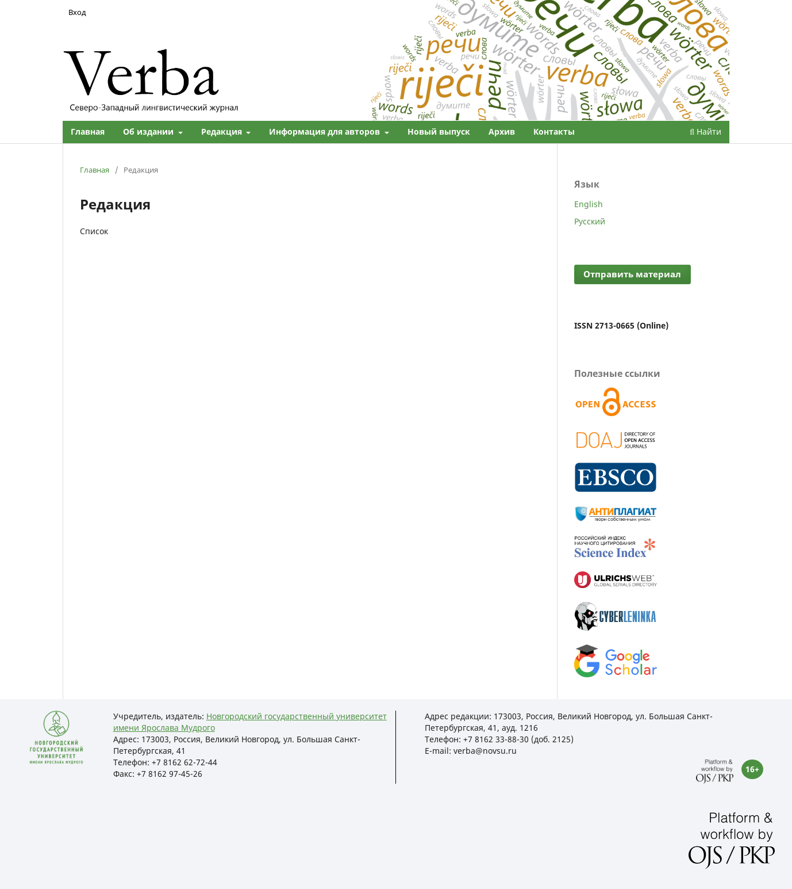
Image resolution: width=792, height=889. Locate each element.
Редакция (222, 131)
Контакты (554, 131)
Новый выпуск (438, 131)
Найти (705, 131)
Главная (88, 131)
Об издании (149, 131)
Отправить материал (632, 274)
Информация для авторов (325, 131)
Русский (589, 221)
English (588, 204)
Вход (77, 12)
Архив (502, 131)
